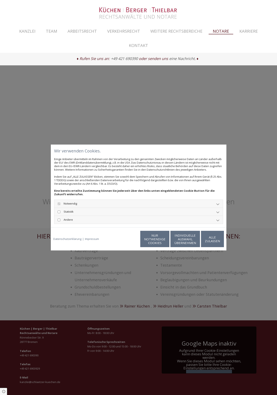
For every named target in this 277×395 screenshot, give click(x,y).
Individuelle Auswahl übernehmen (165, 239)
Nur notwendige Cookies (126, 239)
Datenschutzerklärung (67, 239)
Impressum (92, 239)
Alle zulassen (204, 239)
